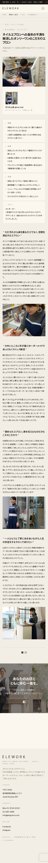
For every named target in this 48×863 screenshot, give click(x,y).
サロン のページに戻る (24, 665)
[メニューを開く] (42, 8)
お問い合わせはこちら (24, 719)
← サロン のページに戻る (13, 24)
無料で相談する (24, 657)
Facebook (7, 845)
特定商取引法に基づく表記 (25, 855)
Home (4, 15)
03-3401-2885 (8, 830)
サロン (23, 15)
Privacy (7, 855)
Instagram (6, 848)
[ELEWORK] (11, 8)
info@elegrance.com (11, 833)
